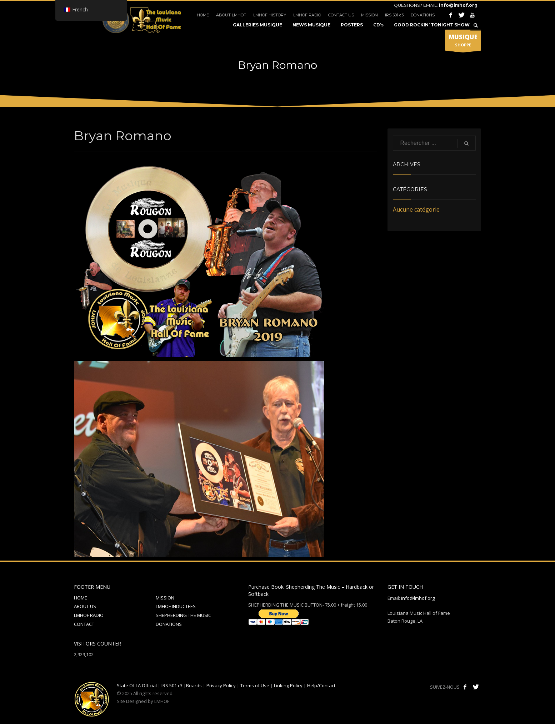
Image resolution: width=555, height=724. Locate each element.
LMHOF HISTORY (269, 14)
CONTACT (84, 624)
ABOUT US (85, 606)
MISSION (369, 14)
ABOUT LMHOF (231, 14)
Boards (194, 685)
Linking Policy (288, 685)
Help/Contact (321, 685)
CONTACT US (341, 14)
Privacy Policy (221, 685)
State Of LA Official (137, 685)
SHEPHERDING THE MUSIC (183, 615)
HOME (203, 14)
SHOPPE (463, 42)
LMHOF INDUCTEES (176, 606)
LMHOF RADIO (307, 14)
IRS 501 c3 (394, 14)
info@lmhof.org (458, 5)
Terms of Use (254, 685)
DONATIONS (423, 14)
